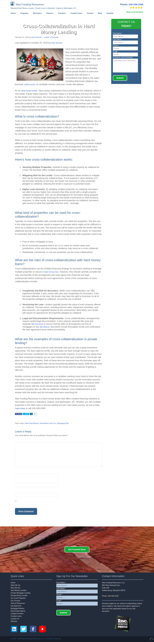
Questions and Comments (123, 57)
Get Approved (16, 606)
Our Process (15, 600)
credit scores (30, 84)
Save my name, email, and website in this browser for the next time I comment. (45, 503)
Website (18, 491)
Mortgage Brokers (17, 608)
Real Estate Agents (18, 611)
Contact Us (15, 618)
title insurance (37, 324)
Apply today (20, 408)
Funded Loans (16, 616)
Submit (120, 78)
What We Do (15, 585)
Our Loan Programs (18, 598)
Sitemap (14, 621)
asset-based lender (30, 90)
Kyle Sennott (57, 43)
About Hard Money (32, 423)
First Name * (117, 33)
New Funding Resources (30, 4)
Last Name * (117, 39)
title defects (45, 327)
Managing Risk (63, 423)
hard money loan (52, 272)
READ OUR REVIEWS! (134, 12)
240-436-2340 (136, 4)
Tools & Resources (18, 603)
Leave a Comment (51, 37)
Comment (19, 441)
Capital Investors (17, 613)
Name (18, 472)
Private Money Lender (19, 595)
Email (17, 481)
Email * (115, 51)
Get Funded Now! (77, 549)
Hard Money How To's (48, 423)
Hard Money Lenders (19, 590)
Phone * (116, 45)
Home (13, 582)
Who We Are (15, 588)
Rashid (140, 638)
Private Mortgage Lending (20, 593)
